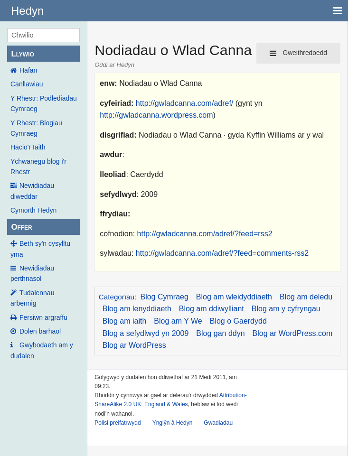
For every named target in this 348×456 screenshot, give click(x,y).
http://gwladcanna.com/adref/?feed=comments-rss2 (222, 253)
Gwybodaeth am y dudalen (41, 350)
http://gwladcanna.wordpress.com (156, 115)
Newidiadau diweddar (32, 191)
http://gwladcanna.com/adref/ (184, 103)
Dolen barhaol (40, 331)
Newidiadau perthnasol (32, 273)
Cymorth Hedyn (33, 210)
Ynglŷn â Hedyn (172, 422)
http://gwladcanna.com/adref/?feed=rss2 (205, 234)
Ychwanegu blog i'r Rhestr (38, 167)
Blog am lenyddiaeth (137, 309)
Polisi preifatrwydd (117, 422)
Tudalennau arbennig (32, 298)
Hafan (28, 70)
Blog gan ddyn (220, 333)
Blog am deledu (306, 297)
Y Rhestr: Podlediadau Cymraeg (43, 103)
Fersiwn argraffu (43, 317)
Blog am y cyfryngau (286, 309)
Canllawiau (26, 84)
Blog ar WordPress (134, 345)
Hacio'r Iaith (27, 147)
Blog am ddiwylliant (211, 309)
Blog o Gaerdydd (238, 321)
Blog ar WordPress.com (293, 333)
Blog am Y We (178, 321)
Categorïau (116, 297)
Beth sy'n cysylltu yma (40, 249)
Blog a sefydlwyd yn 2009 (145, 333)
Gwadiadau (218, 422)
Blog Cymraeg (164, 297)
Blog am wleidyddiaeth (234, 297)
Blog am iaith (125, 321)
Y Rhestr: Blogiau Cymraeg (36, 128)
